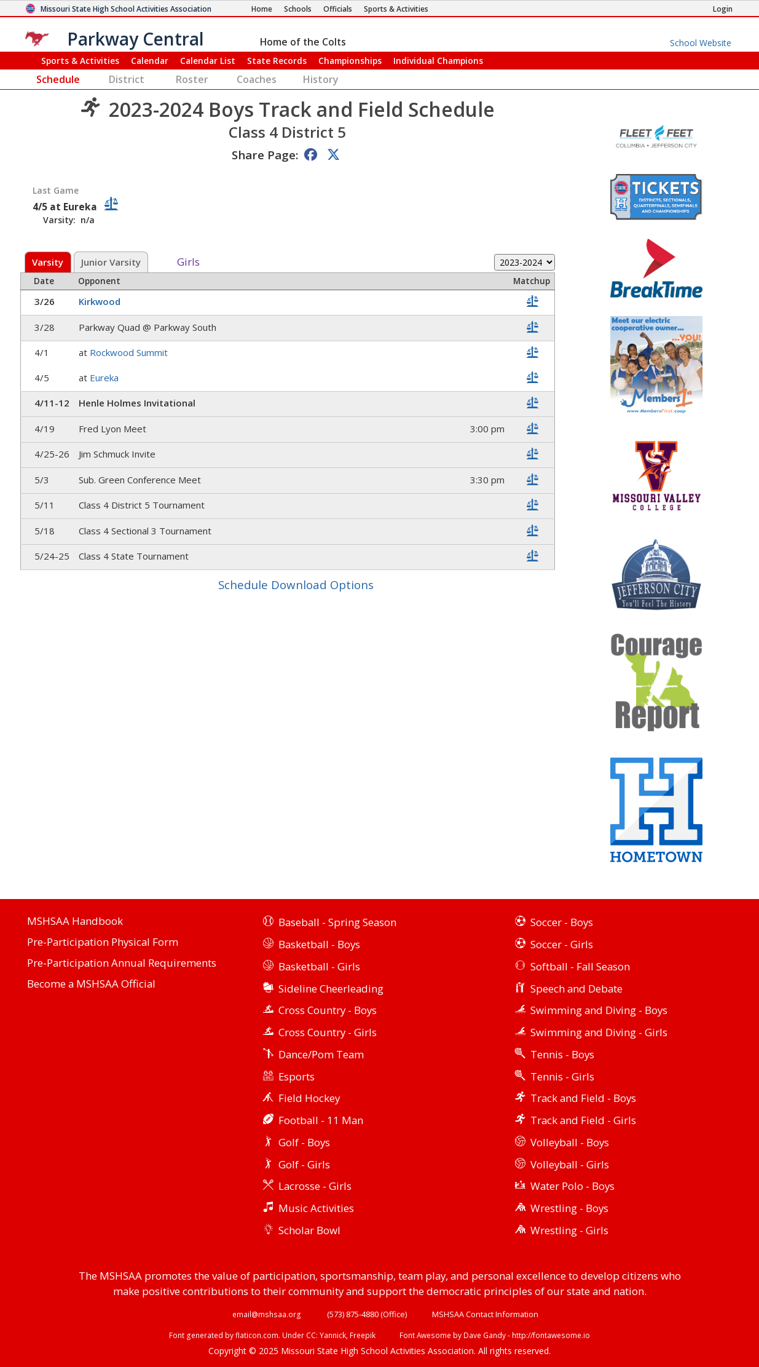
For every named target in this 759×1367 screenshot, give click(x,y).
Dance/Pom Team (321, 1054)
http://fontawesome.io (551, 1335)
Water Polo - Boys (572, 1186)
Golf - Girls (304, 1164)
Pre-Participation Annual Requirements (121, 963)
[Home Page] (261, 9)
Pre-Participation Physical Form (102, 942)
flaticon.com (256, 1335)
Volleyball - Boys (569, 1142)
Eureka (105, 377)
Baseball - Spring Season (337, 922)
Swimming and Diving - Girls (598, 1032)
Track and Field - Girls (583, 1120)
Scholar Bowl (309, 1230)
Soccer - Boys (561, 922)
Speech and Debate (576, 988)
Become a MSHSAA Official (91, 984)
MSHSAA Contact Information (485, 1314)
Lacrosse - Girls (315, 1186)
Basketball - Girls (319, 966)
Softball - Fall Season (580, 966)
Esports (296, 1076)
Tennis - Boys (562, 1054)
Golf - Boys (304, 1142)
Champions (438, 60)
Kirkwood (101, 301)
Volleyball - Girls (569, 1164)
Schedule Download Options (296, 584)
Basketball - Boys (319, 944)
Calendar (149, 60)
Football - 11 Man (320, 1120)
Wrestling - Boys (569, 1208)
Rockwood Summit (130, 352)
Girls (188, 262)
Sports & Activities (80, 60)
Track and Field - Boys (583, 1098)
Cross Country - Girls (327, 1032)
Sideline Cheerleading (330, 988)
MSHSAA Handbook (75, 921)
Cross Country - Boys (327, 1010)
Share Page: (265, 154)
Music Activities (316, 1208)
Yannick (333, 1335)
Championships (350, 60)
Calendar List (207, 60)
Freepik (363, 1335)
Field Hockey (309, 1098)
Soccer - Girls (561, 944)
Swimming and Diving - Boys (598, 1010)
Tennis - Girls (562, 1076)
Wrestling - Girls (569, 1230)
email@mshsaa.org (266, 1314)
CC (311, 1335)
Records (277, 60)
